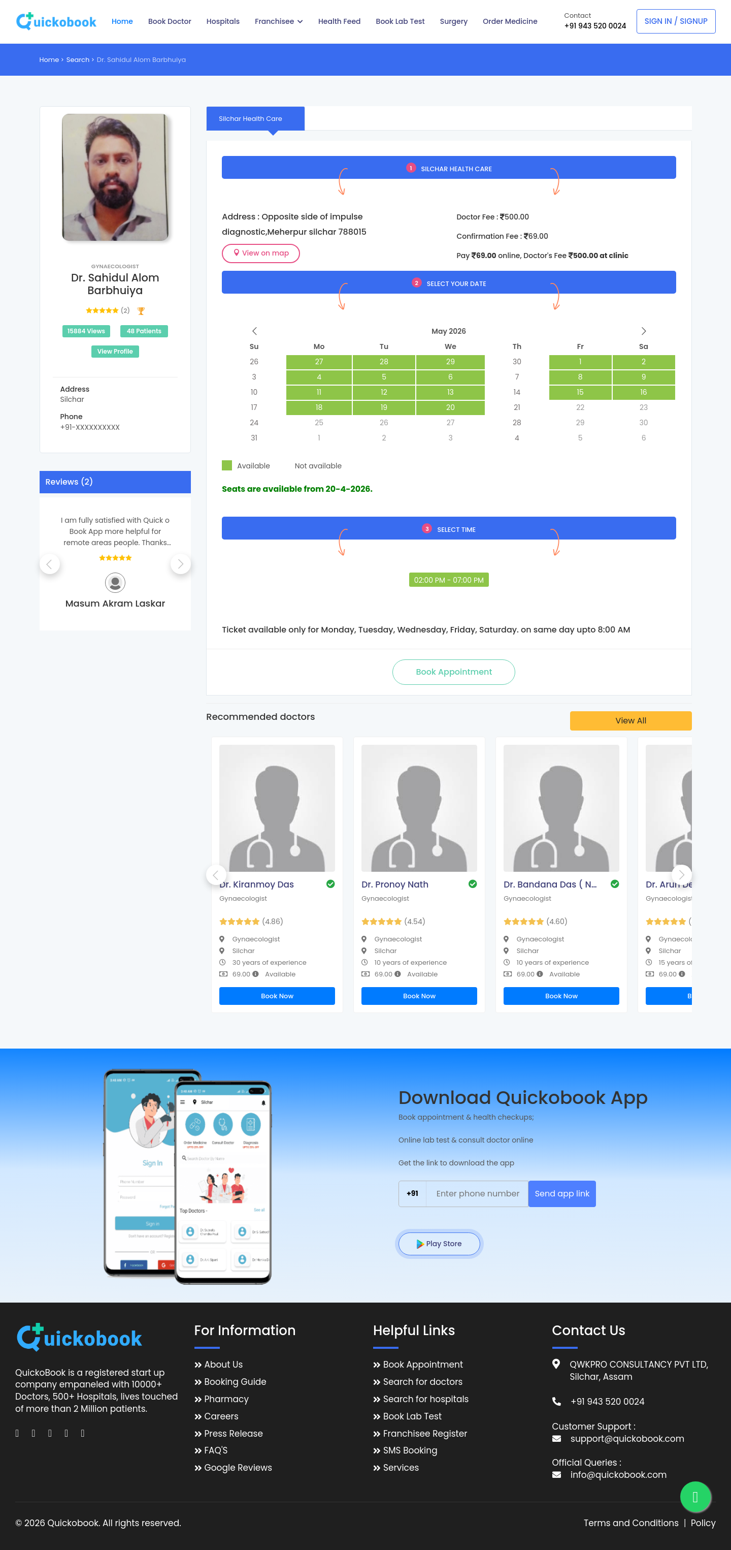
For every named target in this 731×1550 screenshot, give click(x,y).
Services (401, 1468)
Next (181, 564)
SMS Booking (410, 1451)
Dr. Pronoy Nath (394, 884)
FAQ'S (216, 1451)
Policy (703, 1523)
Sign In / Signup (676, 21)
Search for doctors (422, 1382)
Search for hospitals (426, 1399)
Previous (50, 564)
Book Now (277, 996)
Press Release (234, 1434)
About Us (224, 1365)
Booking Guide (236, 1382)
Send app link (562, 1193)
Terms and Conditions (631, 1523)
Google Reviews (239, 1468)
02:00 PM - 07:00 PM (449, 580)
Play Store (439, 1244)
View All (631, 720)
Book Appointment (423, 1365)
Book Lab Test (412, 1416)
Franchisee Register (425, 1434)
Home (49, 60)
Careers (222, 1416)
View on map (261, 253)
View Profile (115, 351)
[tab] (255, 118)
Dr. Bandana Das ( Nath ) (552, 884)
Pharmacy (227, 1399)
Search (78, 60)
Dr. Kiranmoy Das (256, 884)
